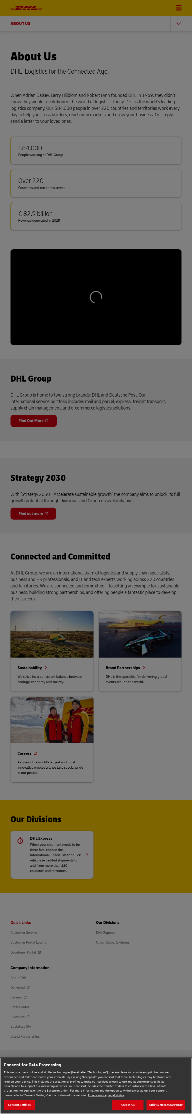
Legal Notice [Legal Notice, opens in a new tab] (116, 1095)
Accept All (128, 1105)
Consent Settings (19, 1105)
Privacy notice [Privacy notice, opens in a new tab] (97, 1095)
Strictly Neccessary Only (165, 1105)
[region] (96, 1085)
